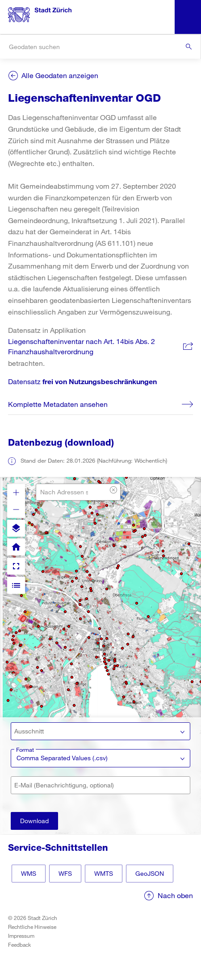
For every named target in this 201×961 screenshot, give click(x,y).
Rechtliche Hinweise (32, 926)
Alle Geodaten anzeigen (59, 75)
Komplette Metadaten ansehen (58, 404)
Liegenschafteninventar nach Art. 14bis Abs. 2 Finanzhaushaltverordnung (81, 346)
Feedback (19, 944)
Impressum (21, 935)
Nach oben (175, 895)
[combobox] (100, 46)
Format (25, 749)
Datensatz (82, 381)
